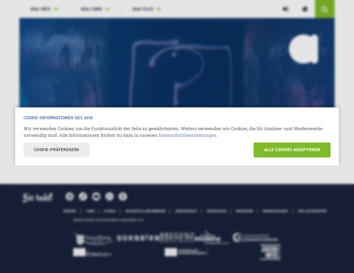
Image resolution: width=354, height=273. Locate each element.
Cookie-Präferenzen (56, 150)
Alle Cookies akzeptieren (292, 150)
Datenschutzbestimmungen (187, 135)
